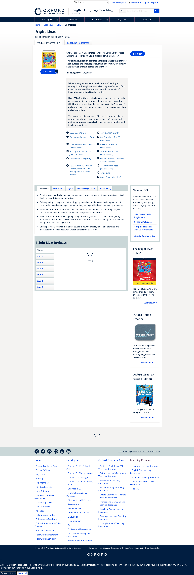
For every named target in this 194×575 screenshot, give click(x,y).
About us (40, 510)
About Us (147, 19)
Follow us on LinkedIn (46, 538)
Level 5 (40, 281)
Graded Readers (75, 508)
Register (155, 2)
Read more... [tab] (58, 188)
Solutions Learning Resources (146, 477)
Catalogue (47, 19)
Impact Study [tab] (105, 188)
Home (38, 460)
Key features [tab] (44, 188)
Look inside (48, 71)
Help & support (119, 2)
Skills (70, 525)
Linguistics (73, 516)
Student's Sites (43, 470)
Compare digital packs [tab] (86, 188)
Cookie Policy (37, 567)
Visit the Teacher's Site (144, 236)
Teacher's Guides (143, 222)
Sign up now (150, 302)
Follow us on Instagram (47, 534)
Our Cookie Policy (153, 548)
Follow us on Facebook (46, 519)
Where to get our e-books (80, 540)
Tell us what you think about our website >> (139, 451)
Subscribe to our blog (46, 530)
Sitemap (39, 478)
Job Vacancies (42, 482)
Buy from (137, 53)
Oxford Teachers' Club (46, 466)
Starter (40, 250)
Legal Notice (139, 548)
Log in (146, 2)
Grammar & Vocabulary (78, 512)
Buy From (121, 19)
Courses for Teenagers (79, 477)
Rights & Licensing (44, 487)
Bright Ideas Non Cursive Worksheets (143, 228)
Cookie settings (8, 573)
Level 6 (40, 287)
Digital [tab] (70, 188)
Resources (97, 19)
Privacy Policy (128, 548)
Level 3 (40, 268)
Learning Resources (141, 460)
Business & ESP (75, 488)
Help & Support (43, 491)
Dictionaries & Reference (79, 500)
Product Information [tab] (48, 42)
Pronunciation (74, 521)
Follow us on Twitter (45, 515)
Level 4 (40, 275)
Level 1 (40, 256)
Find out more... (148, 362)
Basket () (135, 2)
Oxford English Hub (45, 502)
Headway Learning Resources (145, 466)
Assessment (72, 19)
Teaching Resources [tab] (78, 42)
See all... (135, 488)
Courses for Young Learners (81, 473)
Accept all (22, 573)
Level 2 (40, 262)
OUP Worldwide (43, 506)
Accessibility (117, 548)
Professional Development (80, 529)
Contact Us (93, 548)
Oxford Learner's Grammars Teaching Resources (112, 496)
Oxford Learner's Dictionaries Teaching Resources (112, 475)
